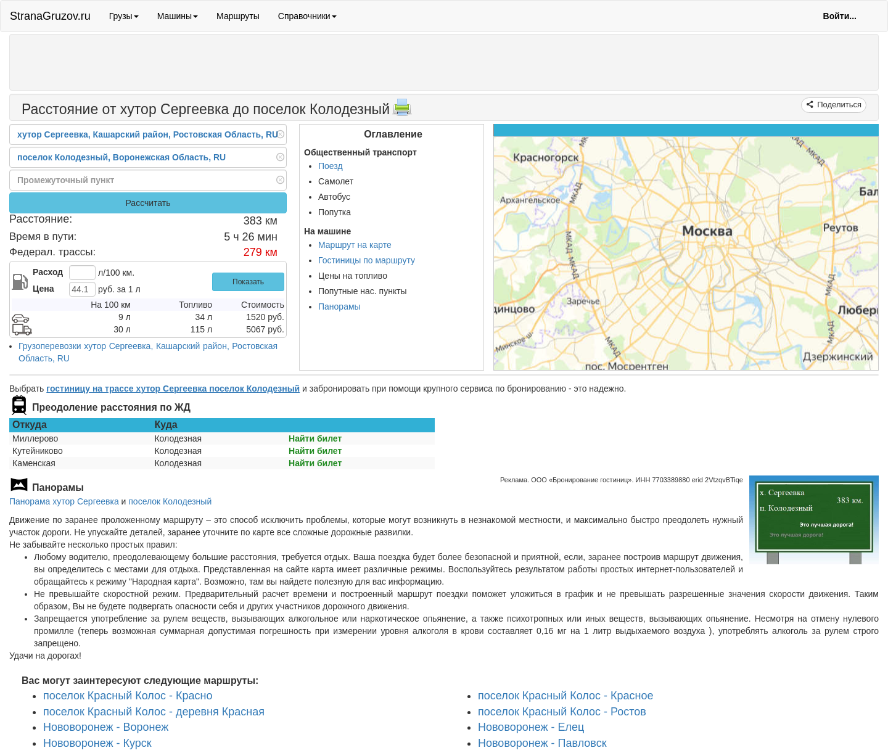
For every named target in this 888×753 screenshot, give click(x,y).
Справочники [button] (307, 16)
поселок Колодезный (170, 501)
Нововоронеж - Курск (97, 743)
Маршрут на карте (355, 245)
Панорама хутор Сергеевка (64, 501)
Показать (248, 282)
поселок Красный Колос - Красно (127, 695)
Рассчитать (147, 203)
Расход (48, 272)
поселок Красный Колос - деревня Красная (154, 711)
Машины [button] (177, 16)
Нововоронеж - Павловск (542, 743)
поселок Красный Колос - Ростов (562, 711)
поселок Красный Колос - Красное (565, 695)
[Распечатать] (402, 111)
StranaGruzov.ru (50, 16)
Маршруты (238, 16)
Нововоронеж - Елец (531, 727)
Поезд (330, 166)
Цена (43, 289)
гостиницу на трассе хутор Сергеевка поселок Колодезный (173, 388)
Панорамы (339, 306)
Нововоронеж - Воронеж (105, 727)
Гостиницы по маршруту (366, 260)
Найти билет (315, 438)
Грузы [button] (124, 16)
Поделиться (838, 104)
